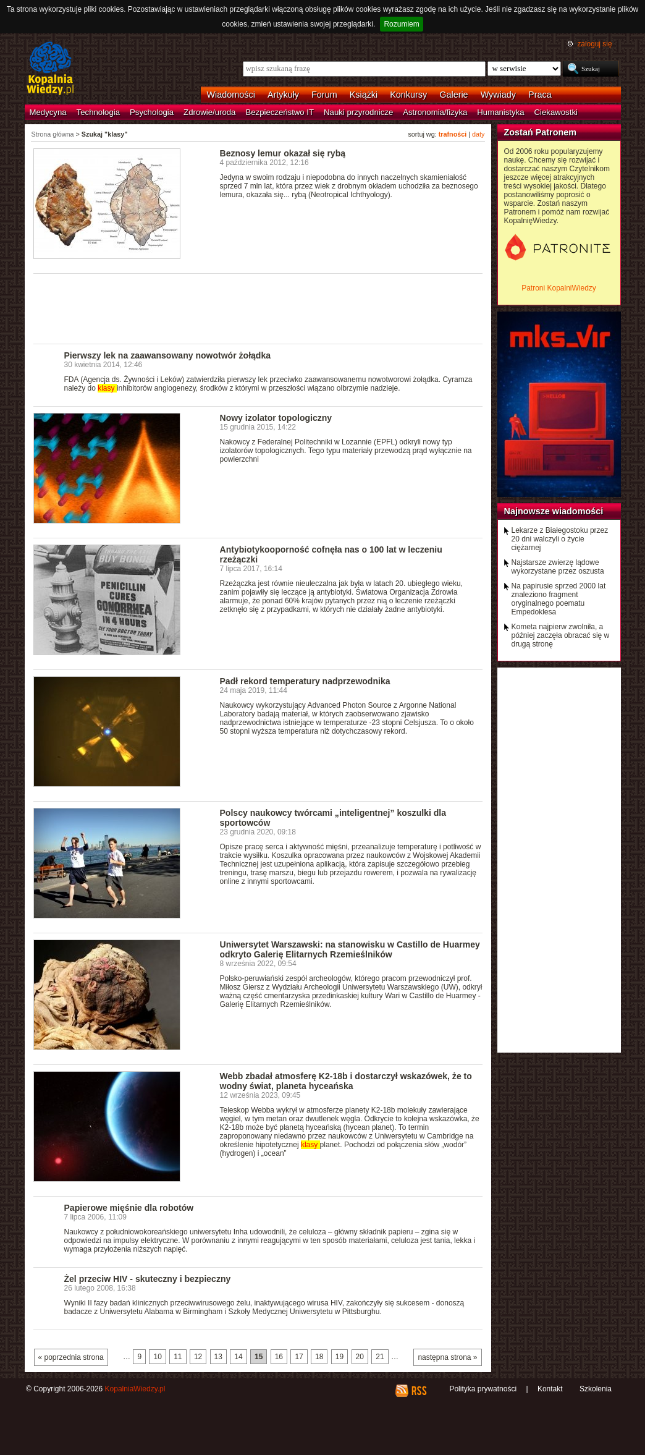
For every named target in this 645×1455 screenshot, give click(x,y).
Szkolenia (596, 1389)
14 (238, 1356)
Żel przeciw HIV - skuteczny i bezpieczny (147, 1279)
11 (178, 1356)
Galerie (453, 95)
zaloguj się (594, 44)
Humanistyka (500, 112)
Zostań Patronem (540, 132)
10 (157, 1356)
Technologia (98, 112)
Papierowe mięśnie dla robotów (129, 1208)
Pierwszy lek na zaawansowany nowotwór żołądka (167, 355)
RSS (418, 1391)
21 (380, 1356)
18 (319, 1356)
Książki (364, 95)
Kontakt (550, 1389)
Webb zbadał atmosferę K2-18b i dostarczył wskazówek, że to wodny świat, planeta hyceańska (346, 1081)
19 (339, 1356)
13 (218, 1356)
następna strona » (447, 1357)
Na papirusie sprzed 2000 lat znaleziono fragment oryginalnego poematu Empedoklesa (559, 599)
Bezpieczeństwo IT (279, 112)
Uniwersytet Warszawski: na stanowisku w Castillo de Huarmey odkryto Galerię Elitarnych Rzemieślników (350, 949)
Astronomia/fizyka (435, 112)
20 (360, 1356)
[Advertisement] (258, 308)
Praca (540, 95)
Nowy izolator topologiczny (276, 418)
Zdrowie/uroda (209, 112)
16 (279, 1356)
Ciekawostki (556, 112)
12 (198, 1356)
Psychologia (152, 112)
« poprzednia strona (71, 1357)
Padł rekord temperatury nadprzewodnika (305, 681)
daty (478, 134)
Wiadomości (231, 95)
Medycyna (48, 112)
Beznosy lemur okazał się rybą (283, 153)
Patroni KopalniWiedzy (558, 288)
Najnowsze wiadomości (554, 511)
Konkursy (408, 95)
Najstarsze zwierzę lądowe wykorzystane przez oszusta (558, 566)
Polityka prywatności (482, 1389)
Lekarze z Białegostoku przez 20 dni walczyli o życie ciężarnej (560, 539)
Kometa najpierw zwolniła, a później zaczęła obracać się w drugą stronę (561, 635)
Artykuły (283, 95)
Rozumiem (401, 24)
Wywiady (498, 95)
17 (299, 1356)
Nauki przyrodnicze (358, 112)
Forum (324, 95)
